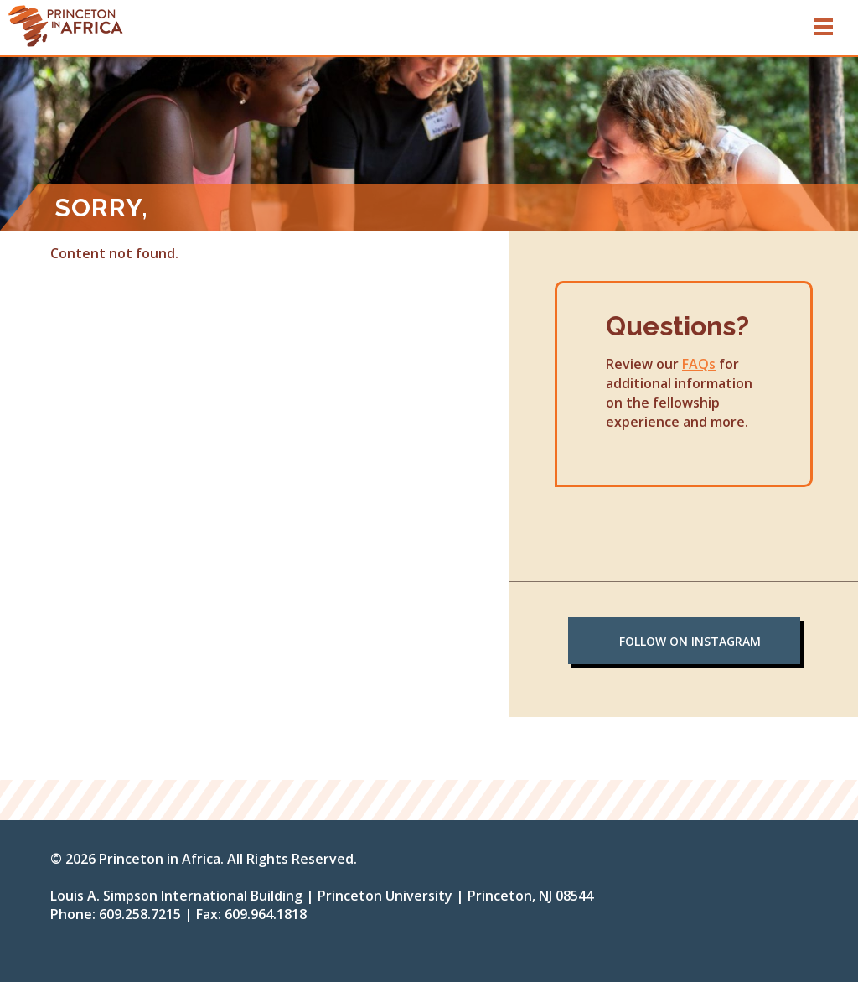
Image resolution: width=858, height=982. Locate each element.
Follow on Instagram (690, 641)
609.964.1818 (266, 914)
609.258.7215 (140, 914)
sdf (145, 25)
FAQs (699, 364)
